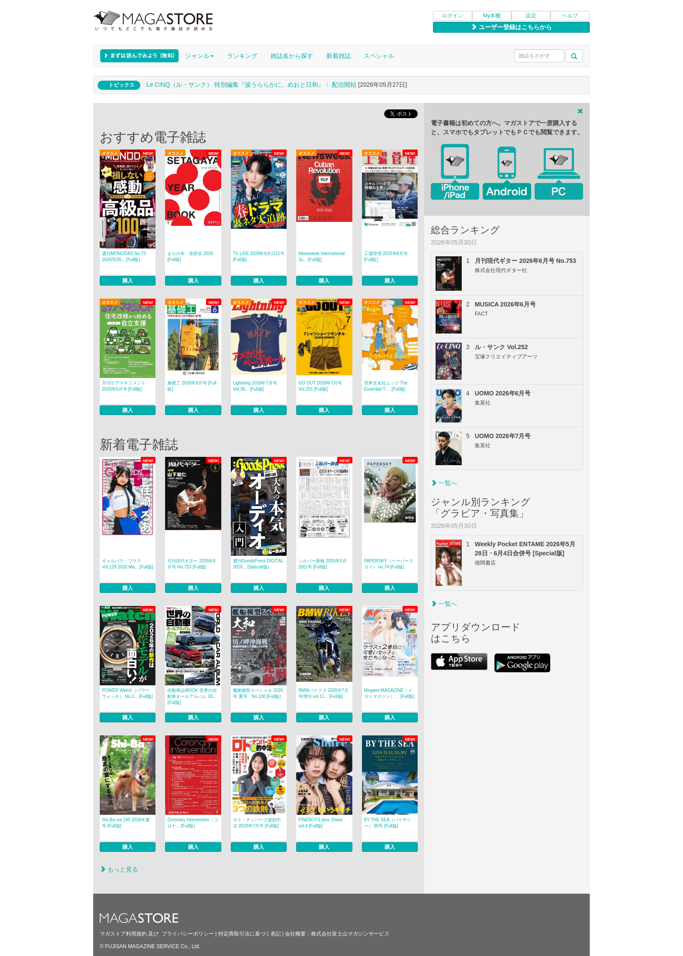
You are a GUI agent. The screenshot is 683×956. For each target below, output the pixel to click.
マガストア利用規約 (123, 934)
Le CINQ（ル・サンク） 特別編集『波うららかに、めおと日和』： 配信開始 (251, 84)
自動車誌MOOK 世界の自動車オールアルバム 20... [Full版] (191, 696)
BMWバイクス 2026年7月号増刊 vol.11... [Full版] (323, 693)
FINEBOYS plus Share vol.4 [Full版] (320, 822)
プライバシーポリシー (188, 934)
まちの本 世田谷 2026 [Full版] (190, 256)
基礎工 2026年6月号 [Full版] (191, 386)
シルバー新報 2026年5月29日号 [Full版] (322, 563)
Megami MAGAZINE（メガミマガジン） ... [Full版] (389, 693)
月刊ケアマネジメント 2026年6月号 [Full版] (123, 386)
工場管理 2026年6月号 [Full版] (386, 256)
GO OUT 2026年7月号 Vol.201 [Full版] (320, 386)
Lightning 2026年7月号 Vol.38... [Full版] (255, 386)
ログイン (452, 16)
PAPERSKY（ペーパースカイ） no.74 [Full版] (388, 563)
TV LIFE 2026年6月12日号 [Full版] (258, 256)
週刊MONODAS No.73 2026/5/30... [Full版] (124, 256)
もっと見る (119, 869)
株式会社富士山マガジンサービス (350, 934)
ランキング (242, 55)
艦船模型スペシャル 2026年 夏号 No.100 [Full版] (258, 693)
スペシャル (379, 55)
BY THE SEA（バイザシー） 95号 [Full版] (388, 822)
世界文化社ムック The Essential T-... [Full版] (386, 386)
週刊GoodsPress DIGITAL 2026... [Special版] (258, 563)
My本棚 (491, 16)
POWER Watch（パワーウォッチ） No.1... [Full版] (127, 693)
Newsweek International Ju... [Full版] (321, 256)
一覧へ (444, 483)
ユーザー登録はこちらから (511, 27)
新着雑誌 (338, 55)
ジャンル (199, 55)
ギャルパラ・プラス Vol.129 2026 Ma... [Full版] (127, 563)
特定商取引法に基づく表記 (249, 934)
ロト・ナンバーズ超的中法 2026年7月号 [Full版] (257, 822)
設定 (531, 16)
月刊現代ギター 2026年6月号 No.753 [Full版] (191, 563)
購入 (127, 281)
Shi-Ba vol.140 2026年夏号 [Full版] (126, 822)
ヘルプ (570, 16)
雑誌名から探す (291, 55)
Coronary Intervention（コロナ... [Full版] (192, 822)
